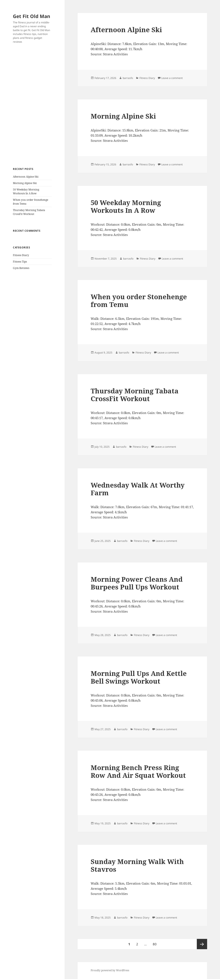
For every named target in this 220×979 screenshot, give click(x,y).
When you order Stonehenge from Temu (139, 300)
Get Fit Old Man (31, 16)
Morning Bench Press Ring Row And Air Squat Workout (138, 771)
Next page (202, 944)
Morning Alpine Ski (25, 183)
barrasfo (128, 78)
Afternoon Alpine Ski (25, 176)
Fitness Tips (20, 261)
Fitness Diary (21, 255)
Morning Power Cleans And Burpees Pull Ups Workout (137, 583)
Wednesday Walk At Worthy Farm (138, 488)
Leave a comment (172, 78)
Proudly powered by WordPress (110, 970)
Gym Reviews (21, 268)
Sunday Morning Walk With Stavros (137, 865)
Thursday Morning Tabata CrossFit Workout (29, 212)
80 (156, 942)
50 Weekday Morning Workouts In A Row (26, 191)
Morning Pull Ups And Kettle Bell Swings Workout (139, 677)
